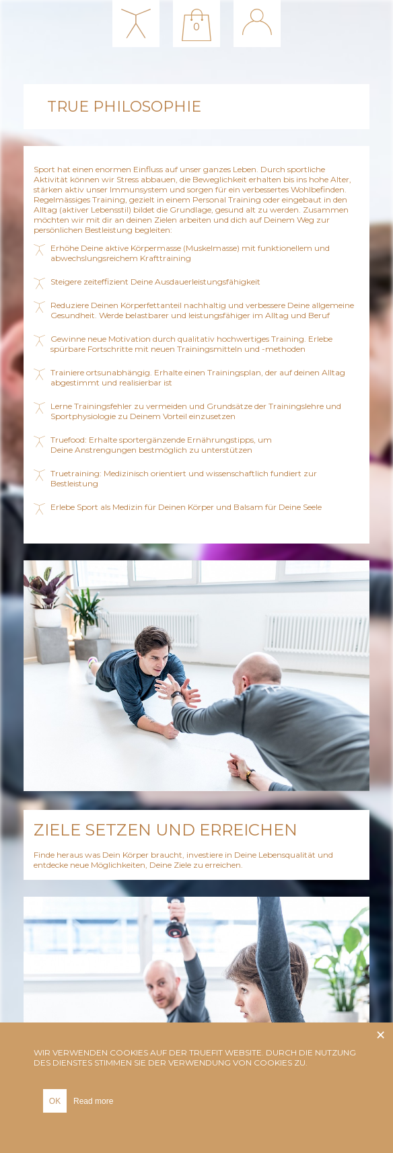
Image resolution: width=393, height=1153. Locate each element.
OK (55, 1101)
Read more (93, 1101)
